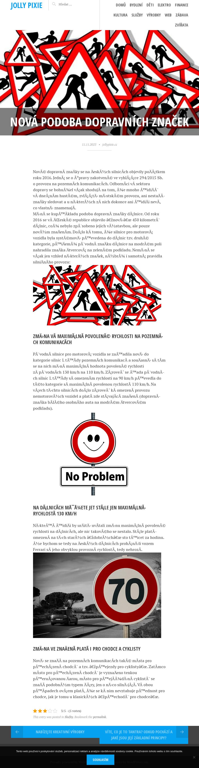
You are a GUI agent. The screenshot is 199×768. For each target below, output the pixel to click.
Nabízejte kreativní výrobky (60, 731)
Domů (121, 5)
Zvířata (181, 25)
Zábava (182, 15)
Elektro (164, 5)
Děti (150, 5)
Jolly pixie (26, 5)
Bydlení (136, 5)
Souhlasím (100, 760)
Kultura (121, 15)
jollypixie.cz (109, 144)
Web (168, 15)
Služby (137, 15)
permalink (99, 717)
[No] (194, 757)
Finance (181, 5)
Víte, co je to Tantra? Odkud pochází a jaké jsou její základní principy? (139, 735)
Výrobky (154, 15)
